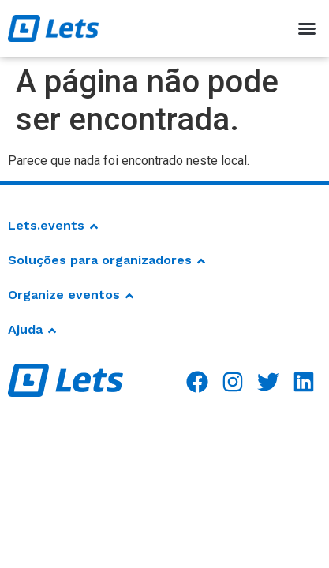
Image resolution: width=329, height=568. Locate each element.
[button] (307, 28)
